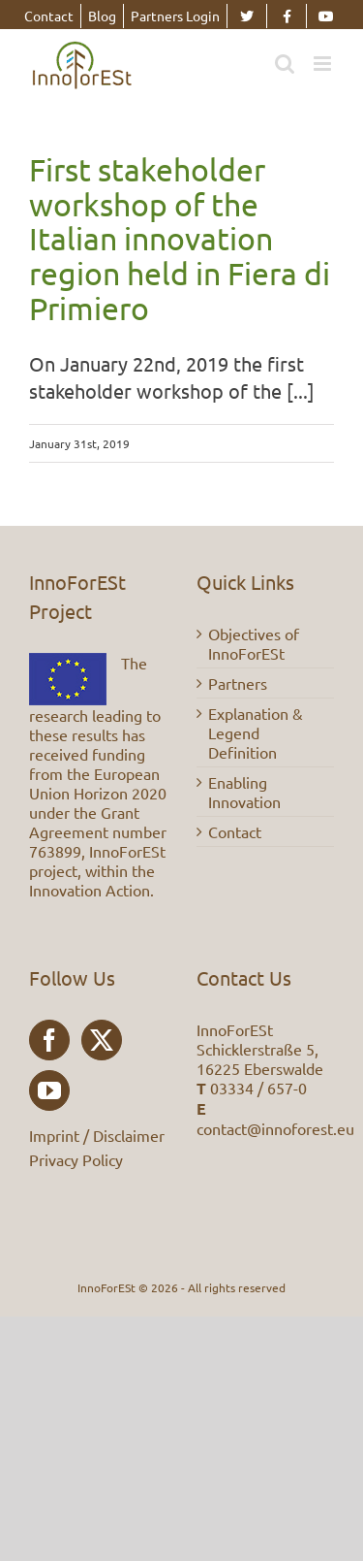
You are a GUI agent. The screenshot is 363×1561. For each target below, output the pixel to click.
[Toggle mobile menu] (324, 63)
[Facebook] (49, 1040)
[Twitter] (101, 1040)
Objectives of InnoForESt (253, 643)
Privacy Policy (76, 1159)
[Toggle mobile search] (284, 63)
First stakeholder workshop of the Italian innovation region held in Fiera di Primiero (179, 238)
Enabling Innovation (244, 791)
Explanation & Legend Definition (255, 732)
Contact (234, 831)
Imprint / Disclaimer (97, 1135)
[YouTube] (49, 1090)
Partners (237, 683)
